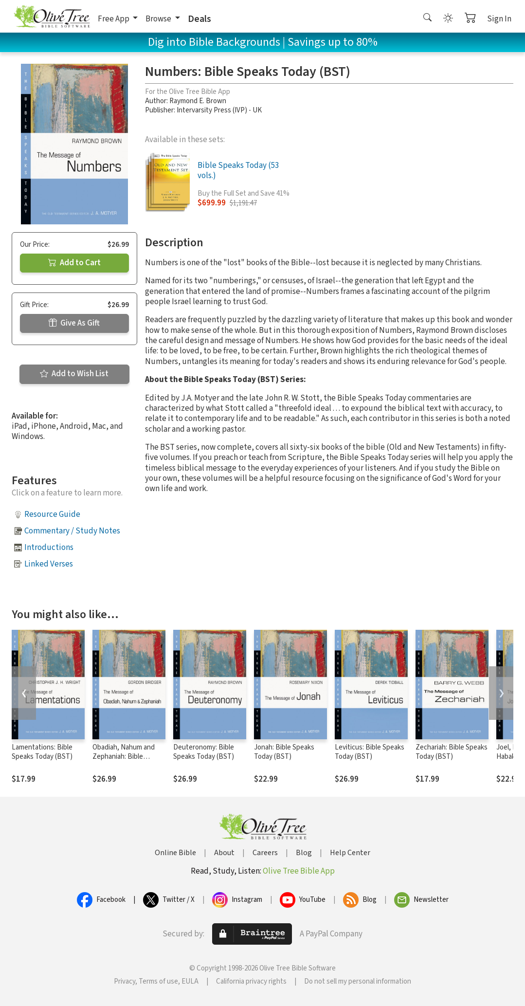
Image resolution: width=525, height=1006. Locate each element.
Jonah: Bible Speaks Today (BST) (284, 752)
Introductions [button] (48, 547)
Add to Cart (74, 263)
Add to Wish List (74, 374)
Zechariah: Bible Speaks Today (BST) (452, 752)
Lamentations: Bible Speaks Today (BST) (42, 752)
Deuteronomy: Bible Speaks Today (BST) (203, 752)
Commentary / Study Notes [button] (72, 531)
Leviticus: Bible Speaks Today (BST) (369, 752)
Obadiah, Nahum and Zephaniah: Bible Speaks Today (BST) (123, 756)
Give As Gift (74, 323)
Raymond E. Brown (197, 101)
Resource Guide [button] (52, 514)
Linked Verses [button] (48, 564)
